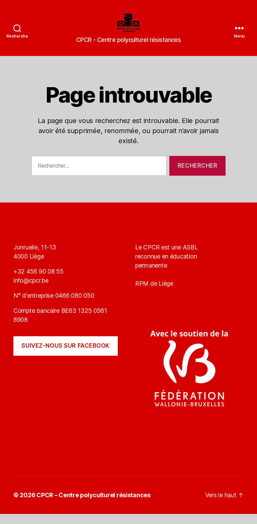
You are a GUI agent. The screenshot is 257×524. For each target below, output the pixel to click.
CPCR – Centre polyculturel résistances (93, 505)
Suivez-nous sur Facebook (65, 355)
